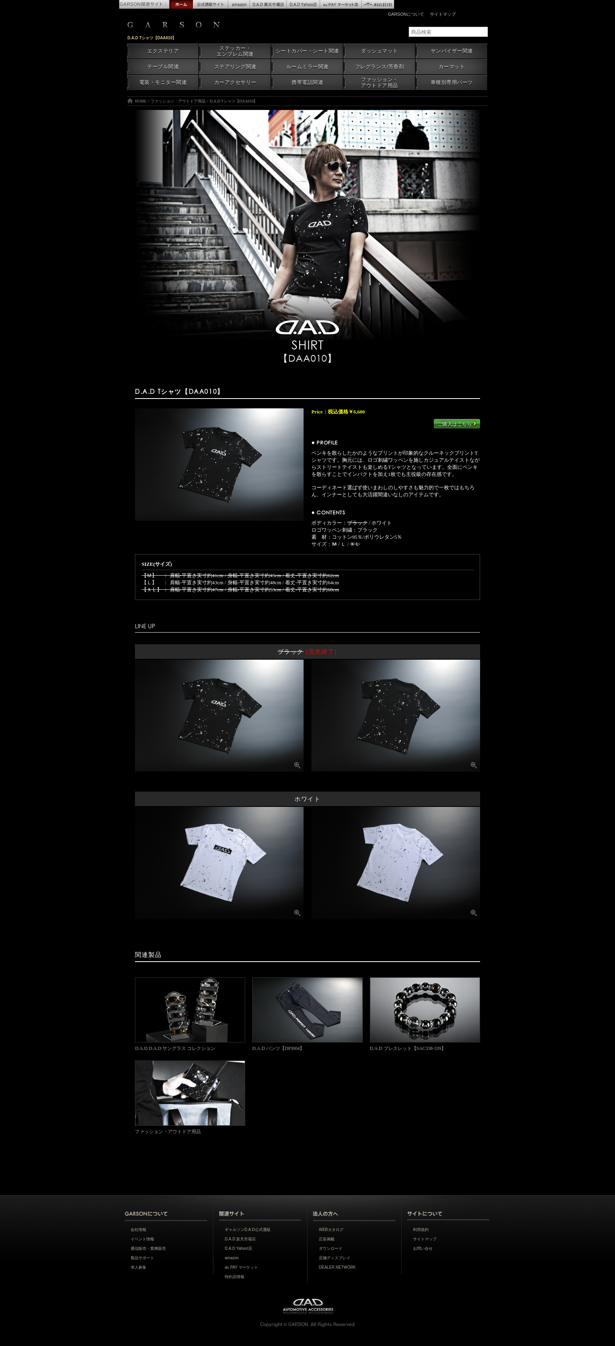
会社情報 (138, 1229)
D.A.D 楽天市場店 (240, 1239)
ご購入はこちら (457, 424)
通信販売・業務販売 (148, 1248)
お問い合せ (423, 1248)
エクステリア (163, 51)
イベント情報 (142, 1239)
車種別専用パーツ (452, 82)
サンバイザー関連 (452, 51)
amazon (232, 1258)
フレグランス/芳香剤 (379, 66)
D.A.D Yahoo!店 (238, 1248)
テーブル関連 (163, 66)
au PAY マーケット (241, 1267)
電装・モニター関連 (163, 82)
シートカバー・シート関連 (307, 51)
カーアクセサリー (235, 82)
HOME (140, 101)
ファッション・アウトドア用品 (379, 82)
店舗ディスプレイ (334, 1258)
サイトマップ (443, 14)
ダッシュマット (379, 51)
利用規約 (421, 1229)
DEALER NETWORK (337, 1267)
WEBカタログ (331, 1229)
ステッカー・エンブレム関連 (235, 51)
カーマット (452, 66)
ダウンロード (330, 1248)
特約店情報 (234, 1277)
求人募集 (138, 1267)
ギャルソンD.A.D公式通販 (248, 1229)
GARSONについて (406, 14)
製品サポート (142, 1258)
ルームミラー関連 (307, 66)
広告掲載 (327, 1239)
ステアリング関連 (235, 66)
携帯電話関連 (307, 82)
